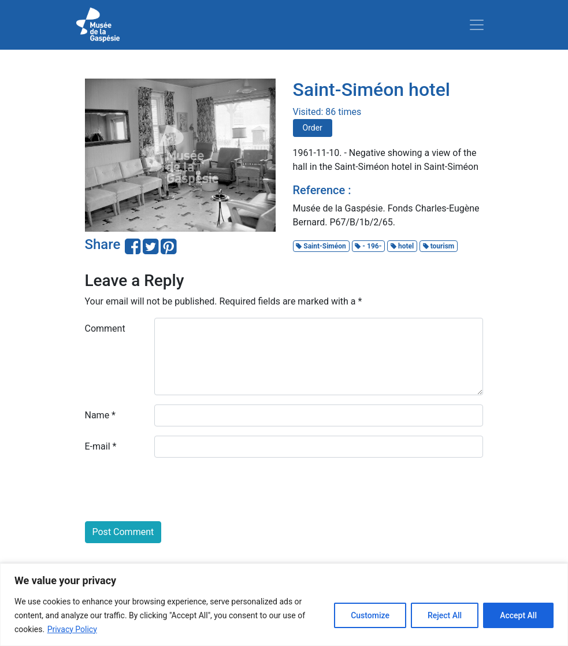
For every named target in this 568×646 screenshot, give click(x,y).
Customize (370, 615)
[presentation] (173, 489)
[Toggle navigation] (476, 25)
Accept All (518, 615)
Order (312, 127)
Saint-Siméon (321, 246)
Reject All (445, 615)
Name (100, 415)
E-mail (101, 446)
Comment (105, 328)
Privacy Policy (72, 629)
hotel (402, 246)
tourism (439, 246)
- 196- (368, 246)
